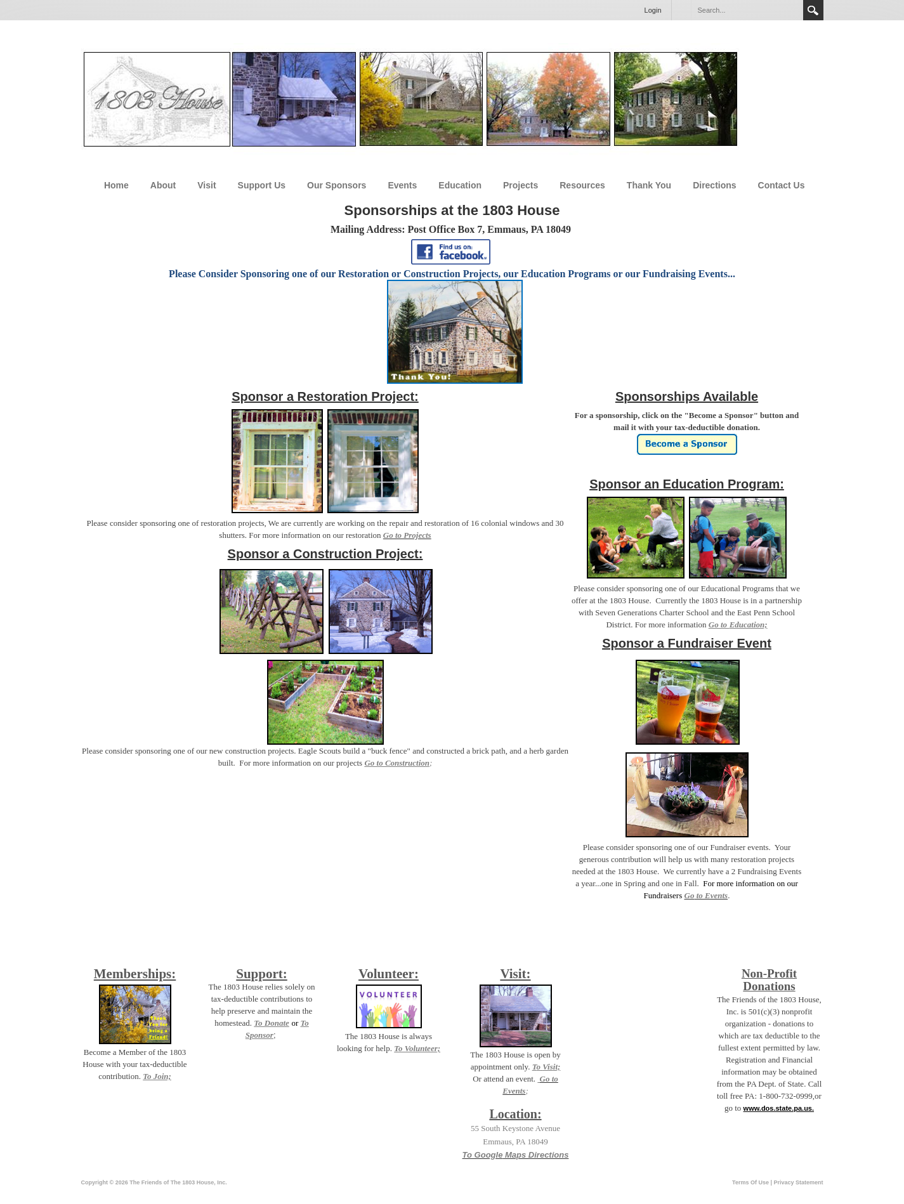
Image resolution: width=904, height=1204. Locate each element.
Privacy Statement (798, 1182)
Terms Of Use (750, 1182)
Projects (520, 185)
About (163, 185)
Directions (714, 185)
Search (813, 10)
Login (653, 10)
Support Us (261, 185)
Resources (582, 185)
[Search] (746, 10)
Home (116, 185)
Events (402, 185)
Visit (206, 185)
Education (459, 185)
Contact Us (781, 185)
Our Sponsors (336, 185)
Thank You (649, 185)
